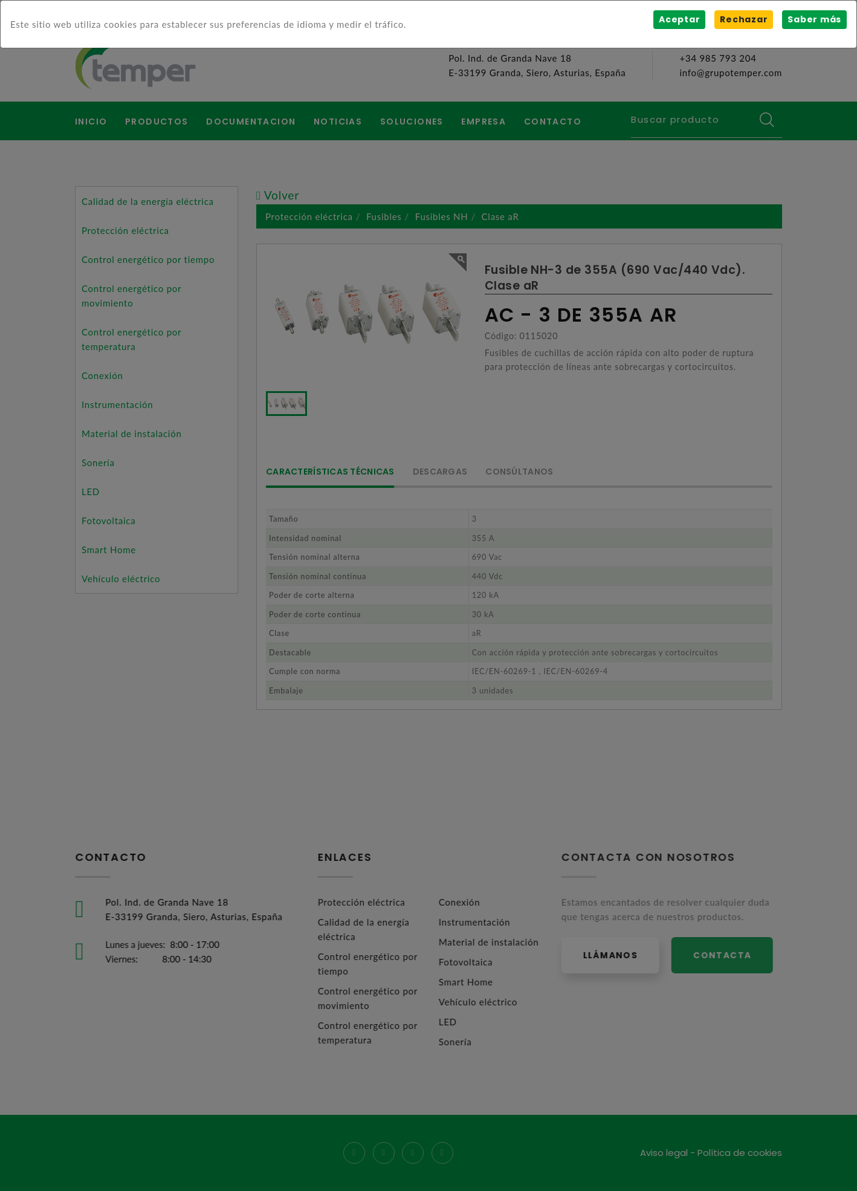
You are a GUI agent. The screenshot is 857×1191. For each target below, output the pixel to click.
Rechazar (744, 19)
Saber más (814, 19)
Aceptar (679, 19)
